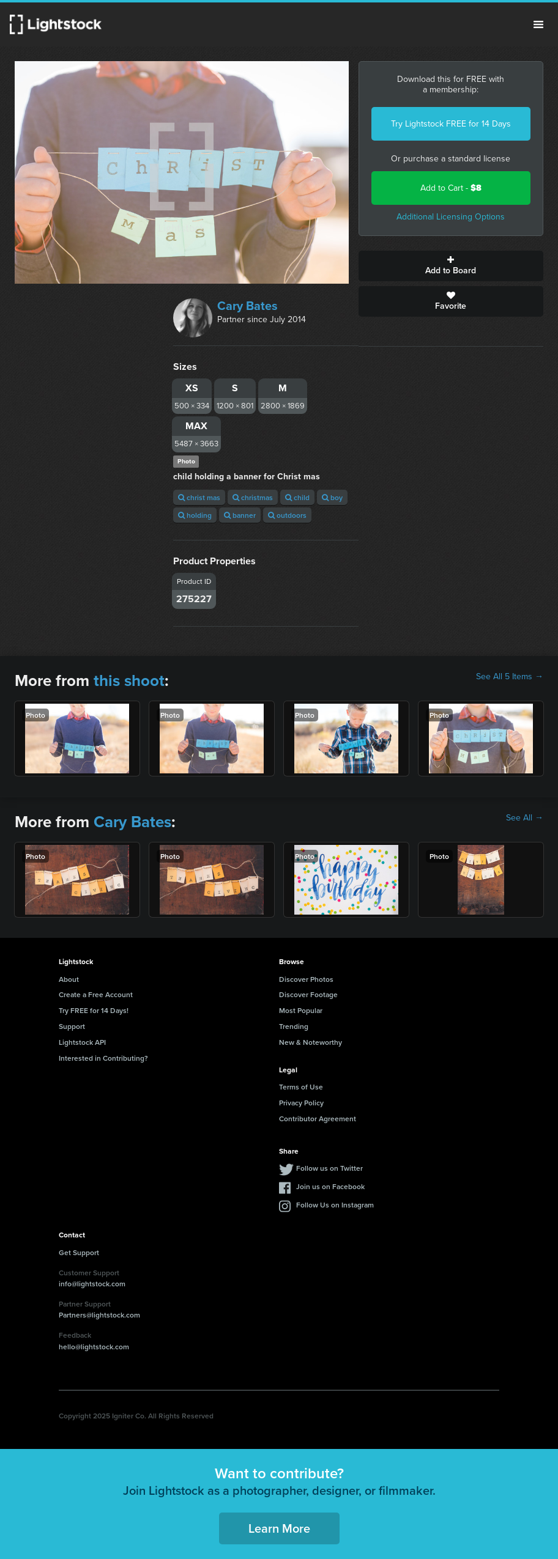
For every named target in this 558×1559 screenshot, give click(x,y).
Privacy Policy (301, 1102)
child (297, 497)
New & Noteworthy (310, 1042)
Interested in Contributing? (103, 1058)
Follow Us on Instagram (335, 1205)
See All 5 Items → (509, 677)
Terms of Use (301, 1087)
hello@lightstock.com (94, 1346)
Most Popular (300, 1010)
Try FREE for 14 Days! (93, 1010)
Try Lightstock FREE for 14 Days (451, 123)
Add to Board (451, 266)
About (69, 979)
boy (332, 497)
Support (72, 1026)
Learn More (279, 1528)
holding (195, 515)
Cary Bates (247, 306)
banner (240, 515)
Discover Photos (306, 979)
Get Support (79, 1252)
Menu (538, 24)
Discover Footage (308, 994)
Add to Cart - (451, 188)
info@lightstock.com (92, 1283)
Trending (293, 1026)
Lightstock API (82, 1042)
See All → (524, 818)
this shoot (129, 680)
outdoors (287, 515)
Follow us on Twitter (329, 1168)
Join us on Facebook (330, 1186)
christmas (252, 497)
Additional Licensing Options (450, 216)
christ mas (199, 497)
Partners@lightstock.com (99, 1315)
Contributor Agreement (317, 1118)
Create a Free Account (96, 994)
